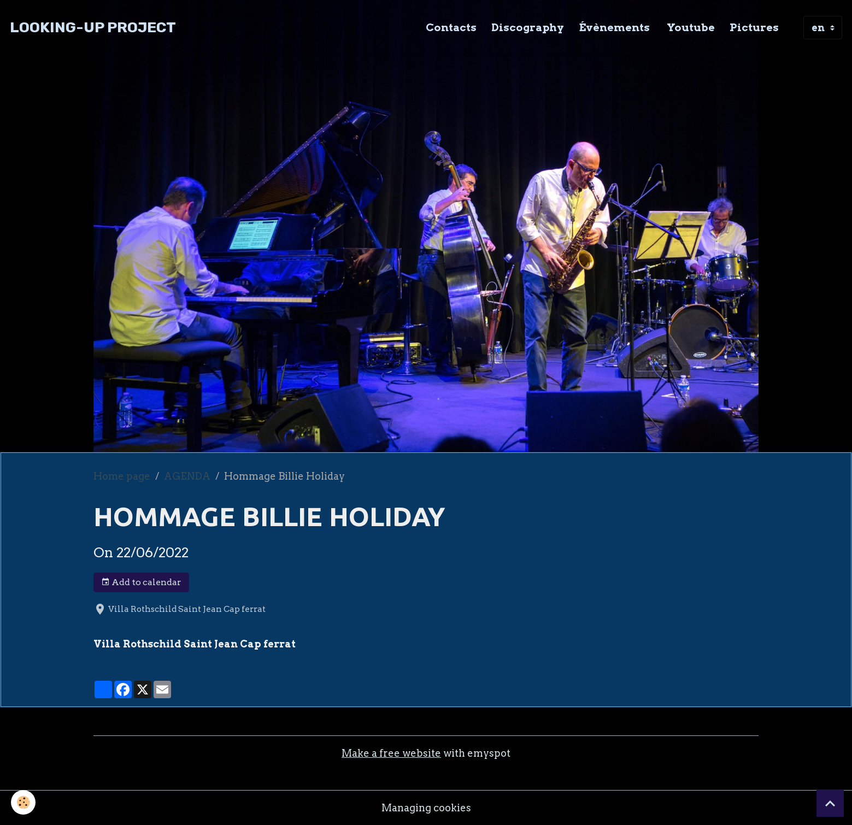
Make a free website (391, 753)
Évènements (614, 27)
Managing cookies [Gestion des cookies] (426, 808)
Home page (121, 476)
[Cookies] (23, 802)
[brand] (93, 27)
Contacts (451, 27)
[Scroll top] (830, 803)
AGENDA (187, 476)
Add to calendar (141, 582)
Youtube (690, 27)
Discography (527, 27)
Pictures (754, 27)
